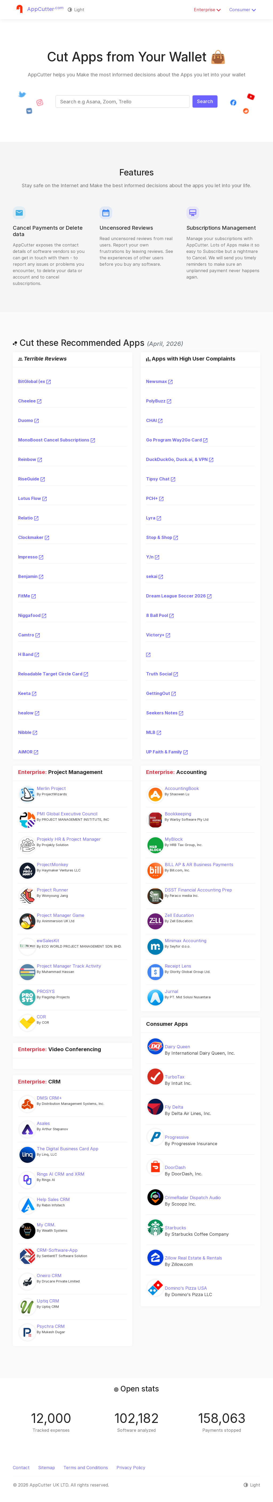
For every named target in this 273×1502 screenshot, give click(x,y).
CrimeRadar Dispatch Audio (193, 1197)
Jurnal (171, 991)
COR (41, 1016)
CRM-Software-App (57, 1250)
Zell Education (179, 915)
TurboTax (174, 1076)
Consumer (242, 9)
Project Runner (52, 890)
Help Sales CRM (53, 1199)
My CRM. (46, 1224)
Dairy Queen (177, 1046)
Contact (21, 1467)
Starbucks (175, 1227)
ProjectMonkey (52, 864)
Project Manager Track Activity (69, 966)
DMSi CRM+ (49, 1098)
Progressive (177, 1137)
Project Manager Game (60, 915)
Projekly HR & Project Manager (69, 839)
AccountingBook (182, 788)
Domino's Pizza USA (186, 1288)
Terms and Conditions (85, 1467)
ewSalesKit (48, 940)
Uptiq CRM (48, 1301)
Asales (43, 1123)
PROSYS (46, 991)
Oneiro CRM (49, 1275)
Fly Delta (174, 1107)
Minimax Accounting (185, 940)
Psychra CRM (51, 1326)
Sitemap (46, 1467)
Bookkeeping (178, 813)
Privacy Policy (131, 1467)
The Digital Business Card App (67, 1148)
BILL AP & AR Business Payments (199, 864)
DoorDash (175, 1167)
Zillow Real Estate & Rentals (193, 1258)
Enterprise (207, 9)
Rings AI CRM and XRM (61, 1174)
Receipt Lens (178, 966)
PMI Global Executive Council (67, 813)
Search (205, 101)
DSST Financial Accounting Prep (198, 890)
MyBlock (174, 839)
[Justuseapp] (38, 10)
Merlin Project (51, 788)
